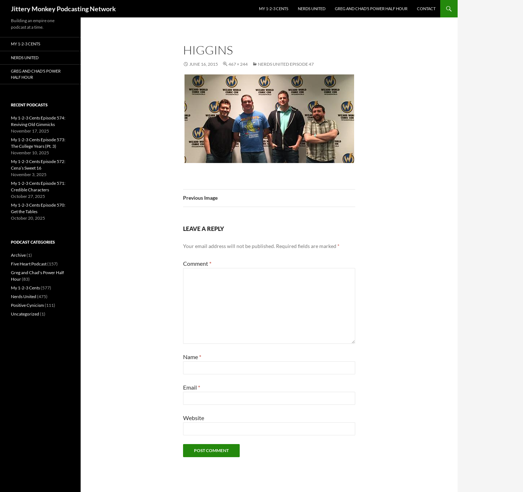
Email (191, 387)
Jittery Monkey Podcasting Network (63, 9)
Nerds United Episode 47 (286, 64)
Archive (18, 255)
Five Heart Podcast (28, 264)
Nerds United (311, 8)
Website (193, 417)
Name (192, 356)
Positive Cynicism (27, 305)
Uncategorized (25, 314)
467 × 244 (238, 64)
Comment (197, 263)
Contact (426, 8)
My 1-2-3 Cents (273, 8)
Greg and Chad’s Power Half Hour (371, 8)
